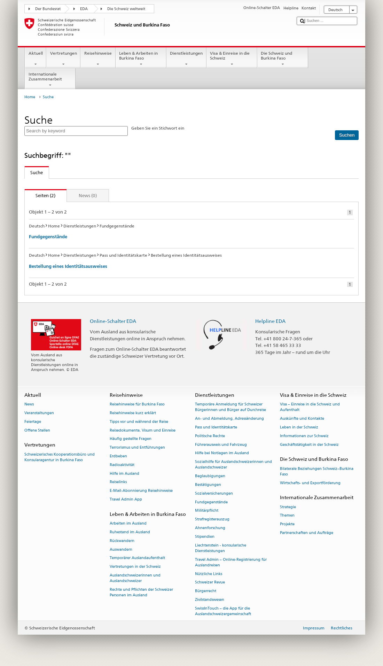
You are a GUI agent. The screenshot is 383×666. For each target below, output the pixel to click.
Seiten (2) (40, 195)
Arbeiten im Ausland (128, 523)
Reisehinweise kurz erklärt (133, 413)
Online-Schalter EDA (113, 321)
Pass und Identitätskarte (216, 427)
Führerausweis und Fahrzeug (221, 444)
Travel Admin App (126, 499)
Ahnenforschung (210, 528)
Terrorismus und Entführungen (137, 448)
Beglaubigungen (210, 476)
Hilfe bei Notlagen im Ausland (222, 453)
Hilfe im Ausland (124, 473)
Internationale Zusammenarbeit (50, 79)
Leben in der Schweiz (299, 427)
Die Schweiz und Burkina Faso (283, 59)
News (29, 404)
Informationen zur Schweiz (304, 436)
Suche (34, 172)
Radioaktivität (122, 465)
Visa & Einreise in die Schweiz (232, 59)
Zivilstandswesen (209, 599)
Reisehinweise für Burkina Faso (137, 404)
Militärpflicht (206, 511)
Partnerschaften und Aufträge (306, 533)
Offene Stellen (37, 430)
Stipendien (204, 536)
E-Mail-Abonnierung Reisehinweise (141, 491)
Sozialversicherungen (214, 493)
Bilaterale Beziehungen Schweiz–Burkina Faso (316, 471)
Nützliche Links (208, 574)
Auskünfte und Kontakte (302, 418)
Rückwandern (122, 541)
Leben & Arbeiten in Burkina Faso (141, 59)
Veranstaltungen (39, 413)
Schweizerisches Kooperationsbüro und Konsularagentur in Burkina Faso (59, 457)
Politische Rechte (210, 436)
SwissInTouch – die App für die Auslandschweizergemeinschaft (223, 611)
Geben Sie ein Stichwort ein (157, 128)
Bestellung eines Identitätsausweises (68, 266)
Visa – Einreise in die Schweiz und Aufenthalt (310, 407)
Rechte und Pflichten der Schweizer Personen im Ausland (141, 592)
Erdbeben (118, 456)
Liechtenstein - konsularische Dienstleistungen (220, 548)
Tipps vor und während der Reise (139, 421)
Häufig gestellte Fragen (130, 439)
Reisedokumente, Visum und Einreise (142, 430)
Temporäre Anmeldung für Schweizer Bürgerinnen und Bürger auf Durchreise (230, 407)
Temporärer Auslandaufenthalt (137, 558)
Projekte (287, 524)
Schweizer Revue (210, 582)
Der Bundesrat (48, 9)
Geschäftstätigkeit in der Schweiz (309, 444)
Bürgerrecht (205, 591)
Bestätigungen (208, 484)
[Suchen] (347, 135)
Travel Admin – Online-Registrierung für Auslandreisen (231, 562)
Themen (287, 515)
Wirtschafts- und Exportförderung (310, 483)
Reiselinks (118, 482)
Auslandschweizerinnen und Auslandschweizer (135, 578)
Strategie (288, 507)
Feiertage (32, 421)
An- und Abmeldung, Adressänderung (229, 418)
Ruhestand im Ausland (130, 532)
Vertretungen (63, 59)
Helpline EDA (270, 321)
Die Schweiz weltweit (126, 9)
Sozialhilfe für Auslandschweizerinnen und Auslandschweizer (233, 465)
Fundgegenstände (48, 237)
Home (29, 97)
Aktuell (35, 59)
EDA (84, 9)
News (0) (88, 195)
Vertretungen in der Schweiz (135, 567)
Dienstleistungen (186, 59)
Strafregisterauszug (212, 519)
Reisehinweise (98, 59)
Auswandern (121, 549)
